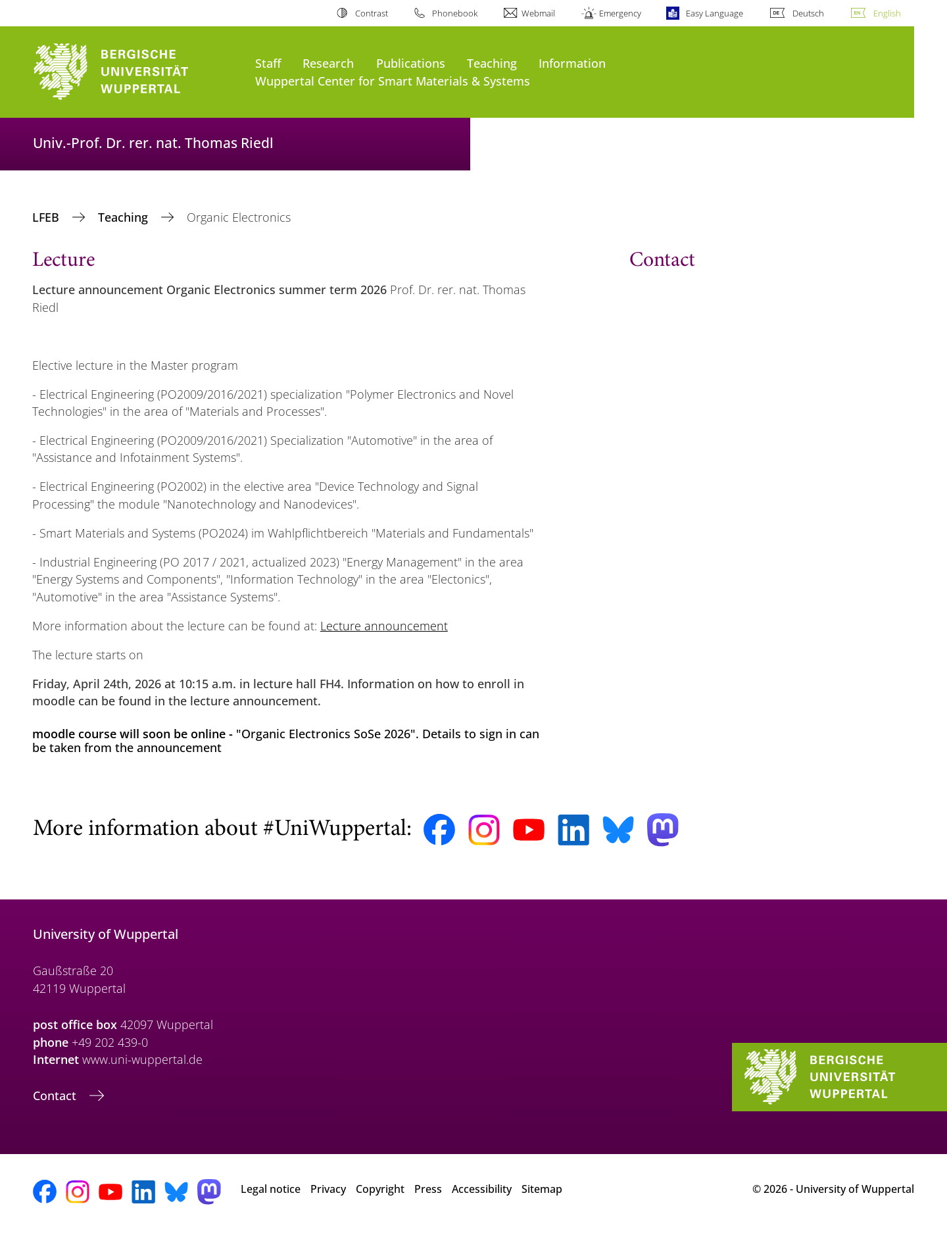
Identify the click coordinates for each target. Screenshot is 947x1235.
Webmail (538, 13)
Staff (268, 63)
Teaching (492, 63)
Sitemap (542, 1189)
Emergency (620, 13)
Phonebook (454, 13)
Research (328, 63)
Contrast (371, 13)
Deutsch (808, 13)
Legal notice (271, 1189)
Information (572, 63)
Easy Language (714, 13)
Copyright (380, 1189)
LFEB (47, 217)
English (887, 13)
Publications (410, 63)
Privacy (328, 1189)
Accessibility (482, 1189)
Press (428, 1189)
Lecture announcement (384, 626)
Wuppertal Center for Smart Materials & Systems (392, 80)
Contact (56, 1095)
